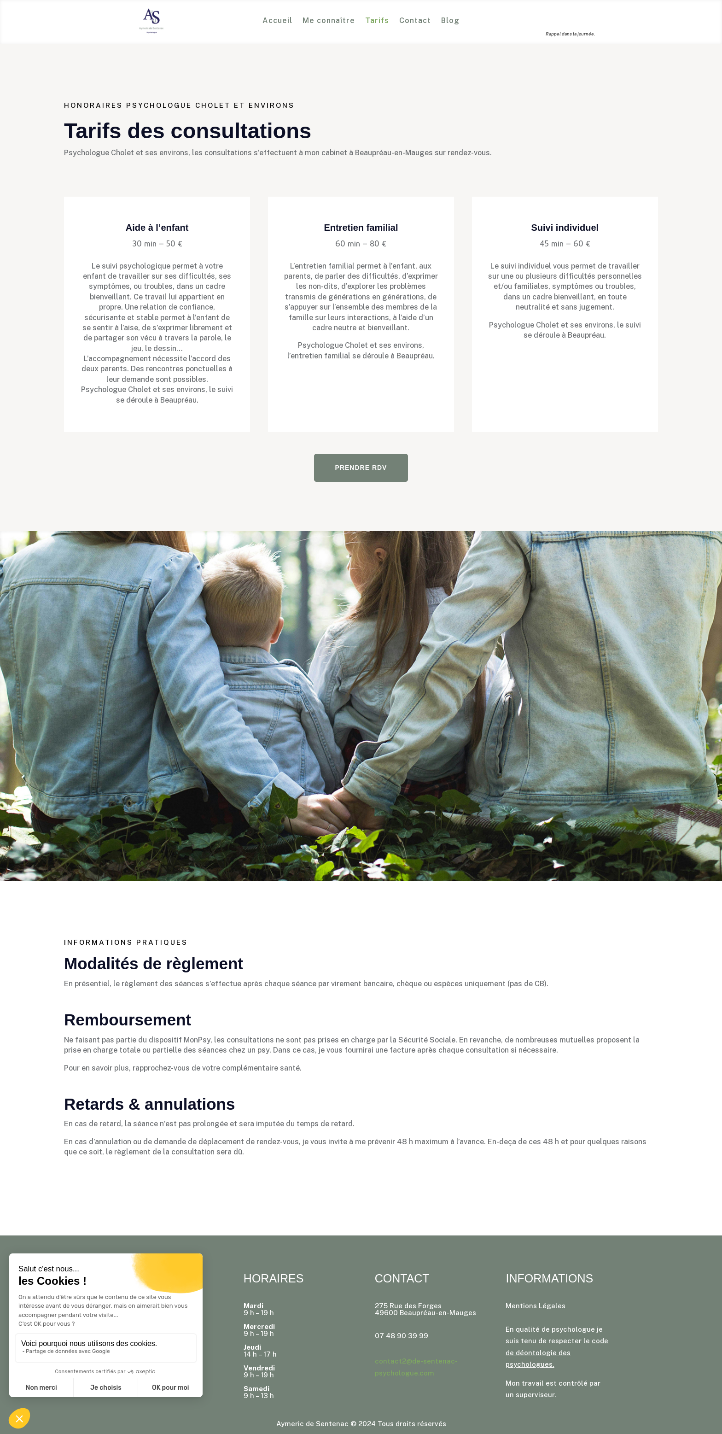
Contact (415, 21)
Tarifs (377, 21)
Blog (450, 21)
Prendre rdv (361, 467)
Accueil (277, 21)
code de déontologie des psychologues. (557, 1352)
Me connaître (329, 21)
